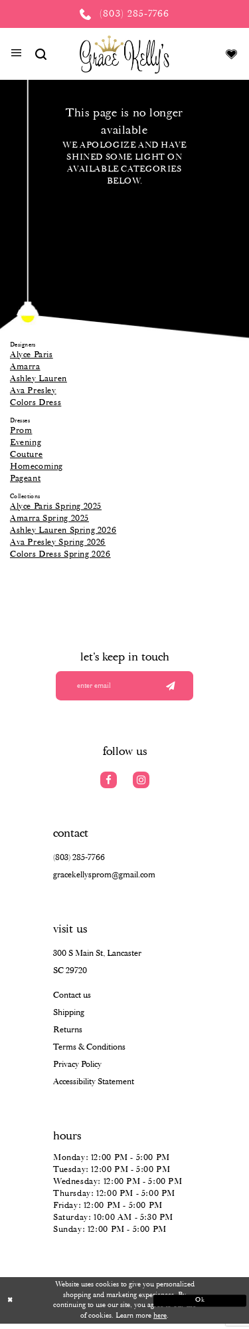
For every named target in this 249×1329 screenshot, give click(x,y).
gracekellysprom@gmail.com (104, 880)
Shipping (68, 1018)
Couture (26, 455)
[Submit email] (169, 688)
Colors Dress (35, 403)
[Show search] (40, 54)
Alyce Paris (31, 355)
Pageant (25, 479)
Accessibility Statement (93, 1087)
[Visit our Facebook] (108, 785)
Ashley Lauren (38, 379)
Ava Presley (33, 391)
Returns (67, 1035)
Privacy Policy (77, 1070)
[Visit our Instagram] (141, 785)
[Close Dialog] (58, 1306)
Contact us (72, 1001)
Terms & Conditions (89, 1053)
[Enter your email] (124, 688)
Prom (21, 431)
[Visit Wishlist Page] (231, 54)
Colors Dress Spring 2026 (60, 554)
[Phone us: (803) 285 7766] (124, 14)
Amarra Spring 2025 (49, 518)
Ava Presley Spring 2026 (58, 542)
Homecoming (36, 467)
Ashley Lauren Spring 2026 (63, 530)
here (160, 1321)
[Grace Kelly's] (124, 54)
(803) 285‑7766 (79, 863)
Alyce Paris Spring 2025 (56, 507)
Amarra (25, 367)
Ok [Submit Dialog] (191, 1305)
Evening (25, 443)
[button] (16, 55)
